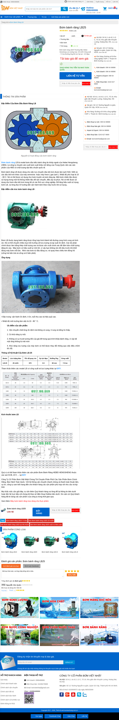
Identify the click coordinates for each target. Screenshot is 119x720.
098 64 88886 (111, 67)
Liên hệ (115, 2)
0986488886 (40, 680)
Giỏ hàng (112, 8)
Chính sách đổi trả (7, 692)
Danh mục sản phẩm (12, 17)
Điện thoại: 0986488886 (9, 2)
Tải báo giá (86, 36)
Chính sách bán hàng (74, 1)
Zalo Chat (69, 716)
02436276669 (43, 684)
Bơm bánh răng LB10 (9, 552)
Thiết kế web (60, 710)
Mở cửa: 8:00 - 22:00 (94, 10)
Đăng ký (69, 662)
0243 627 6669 (103, 135)
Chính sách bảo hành (8, 696)
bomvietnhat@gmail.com (103, 90)
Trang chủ (5, 22)
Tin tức (44, 17)
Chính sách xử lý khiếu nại (10, 700)
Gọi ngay (37, 716)
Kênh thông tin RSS (8, 704)
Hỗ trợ (108, 2)
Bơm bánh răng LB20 (29, 552)
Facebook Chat (53, 716)
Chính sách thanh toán (9, 684)
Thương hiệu (32, 17)
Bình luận (72, 31)
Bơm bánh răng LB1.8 (70, 552)
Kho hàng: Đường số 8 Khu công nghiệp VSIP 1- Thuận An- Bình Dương (105, 59)
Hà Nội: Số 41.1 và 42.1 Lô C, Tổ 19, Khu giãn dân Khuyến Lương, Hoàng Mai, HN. (105, 40)
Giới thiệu (90, 2)
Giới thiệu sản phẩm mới (60, 17)
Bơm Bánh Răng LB (16, 22)
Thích (10, 590)
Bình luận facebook (32, 566)
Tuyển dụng (100, 2)
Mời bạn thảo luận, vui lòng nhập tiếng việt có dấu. (32, 573)
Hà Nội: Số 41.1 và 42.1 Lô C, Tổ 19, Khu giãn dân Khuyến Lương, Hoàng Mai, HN (101, 99)
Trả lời (3, 591)
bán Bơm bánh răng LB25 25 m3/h (41, 520)
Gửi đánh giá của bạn (11, 566)
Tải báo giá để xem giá (74, 58)
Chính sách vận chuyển (9, 687)
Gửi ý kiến (72, 575)
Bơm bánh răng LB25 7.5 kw (16, 520)
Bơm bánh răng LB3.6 (50, 552)
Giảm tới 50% (74, 9)
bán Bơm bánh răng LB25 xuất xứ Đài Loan (46, 524)
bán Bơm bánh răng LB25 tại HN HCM (15, 524)
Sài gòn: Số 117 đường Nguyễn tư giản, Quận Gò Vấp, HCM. (105, 50)
